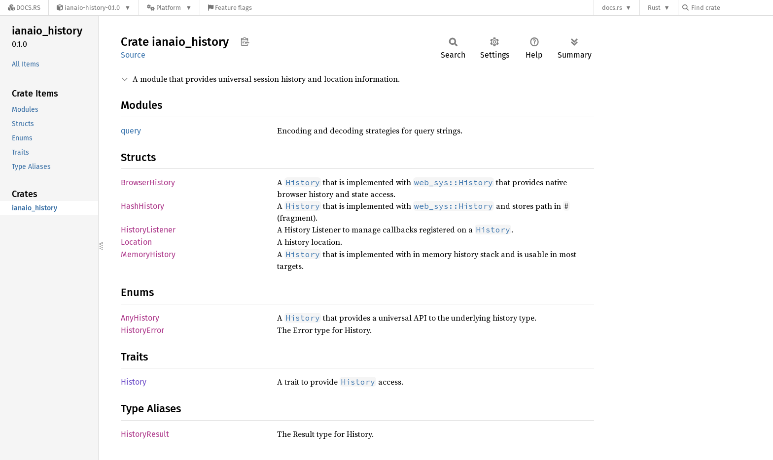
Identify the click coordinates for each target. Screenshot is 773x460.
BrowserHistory (148, 182)
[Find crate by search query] (731, 7)
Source (133, 55)
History (133, 382)
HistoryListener (148, 229)
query (131, 130)
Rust (654, 7)
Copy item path (245, 41)
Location (136, 242)
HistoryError (142, 330)
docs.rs (612, 7)
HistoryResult (145, 434)
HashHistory (142, 206)
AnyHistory (140, 318)
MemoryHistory (148, 254)
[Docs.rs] (24, 7)
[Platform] (169, 7)
